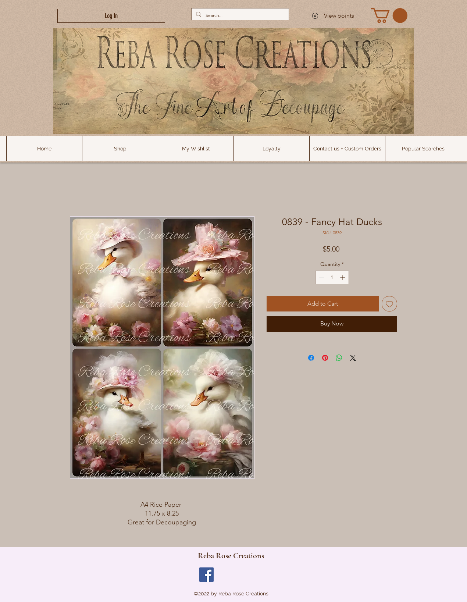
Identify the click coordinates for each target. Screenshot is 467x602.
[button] (423, 148)
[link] (389, 15)
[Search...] (239, 15)
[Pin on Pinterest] (325, 357)
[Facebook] (206, 574)
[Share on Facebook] (311, 357)
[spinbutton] (332, 277)
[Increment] (343, 277)
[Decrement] (320, 277)
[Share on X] (353, 357)
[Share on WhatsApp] (339, 357)
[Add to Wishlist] (389, 303)
